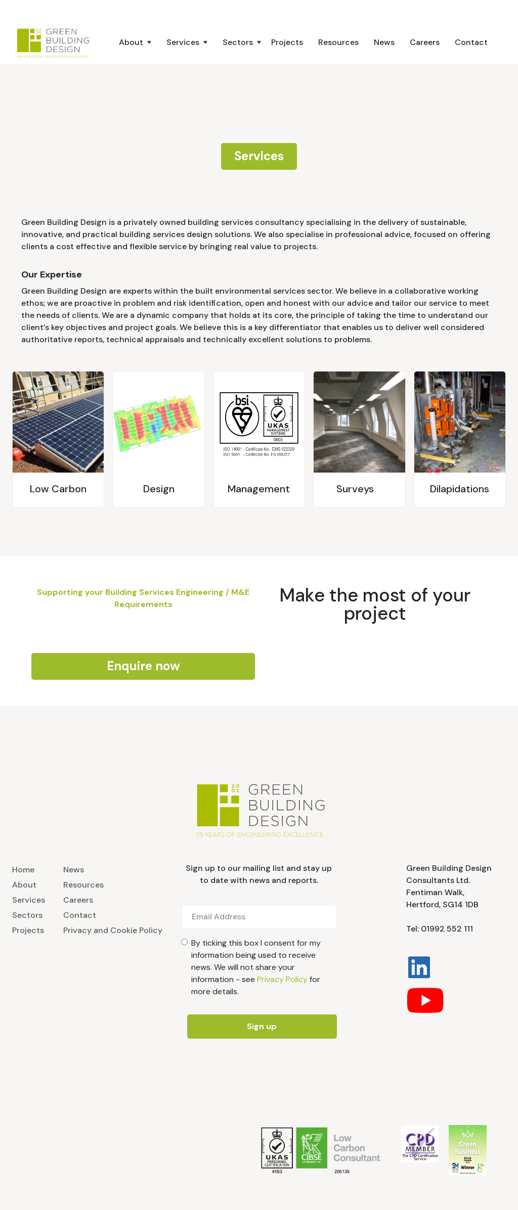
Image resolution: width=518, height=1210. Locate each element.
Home (23, 869)
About (24, 884)
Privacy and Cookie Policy (112, 930)
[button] (125, 42)
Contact (471, 42)
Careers (425, 42)
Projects (287, 42)
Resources (338, 42)
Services (28, 900)
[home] (56, 42)
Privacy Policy (282, 979)
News (384, 42)
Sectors (27, 915)
